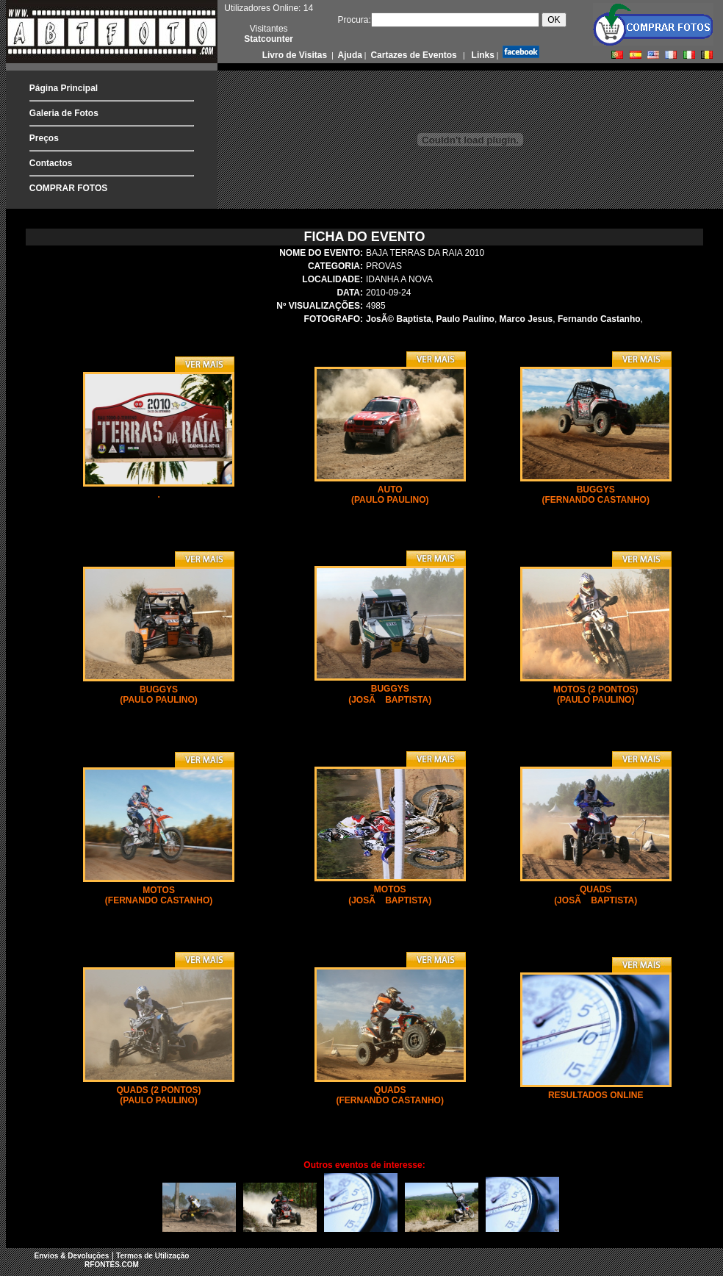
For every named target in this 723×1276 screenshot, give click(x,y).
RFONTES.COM (111, 1265)
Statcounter (268, 39)
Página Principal (63, 88)
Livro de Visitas (296, 55)
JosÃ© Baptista (398, 319)
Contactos (51, 163)
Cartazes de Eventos (412, 55)
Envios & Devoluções (72, 1256)
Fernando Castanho (599, 319)
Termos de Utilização (152, 1256)
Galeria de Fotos (63, 113)
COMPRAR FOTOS (68, 188)
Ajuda (349, 55)
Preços (44, 138)
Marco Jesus (526, 319)
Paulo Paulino (465, 319)
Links (481, 55)
